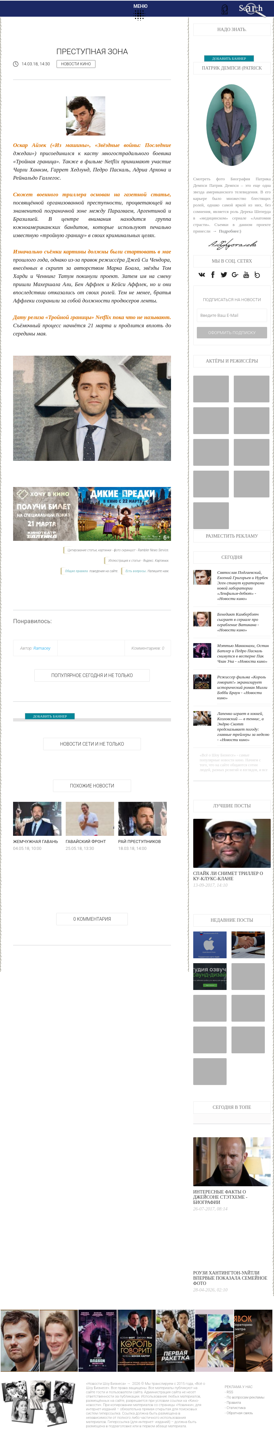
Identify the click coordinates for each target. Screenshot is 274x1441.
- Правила (233, 1415)
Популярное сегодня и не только (92, 675)
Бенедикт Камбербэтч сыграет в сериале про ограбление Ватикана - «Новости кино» (238, 634)
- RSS (229, 1405)
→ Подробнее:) (226, 231)
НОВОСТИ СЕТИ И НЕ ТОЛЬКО (92, 744)
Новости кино (76, 64)
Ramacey (41, 648)
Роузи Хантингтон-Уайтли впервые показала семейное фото (230, 1291)
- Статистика (235, 1420)
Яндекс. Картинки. (156, 561)
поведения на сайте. (103, 571)
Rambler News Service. (153, 550)
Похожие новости (92, 785)
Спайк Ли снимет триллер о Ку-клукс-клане (228, 889)
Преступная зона (92, 51)
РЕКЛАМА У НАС (238, 1400)
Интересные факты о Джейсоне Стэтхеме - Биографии (220, 1210)
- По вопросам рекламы (244, 1410)
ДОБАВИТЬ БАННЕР (50, 716)
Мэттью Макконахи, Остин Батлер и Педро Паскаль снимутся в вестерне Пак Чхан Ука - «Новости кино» (243, 666)
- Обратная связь (239, 1426)
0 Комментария (92, 919)
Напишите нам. (158, 571)
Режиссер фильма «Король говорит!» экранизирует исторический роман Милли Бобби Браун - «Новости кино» (242, 700)
